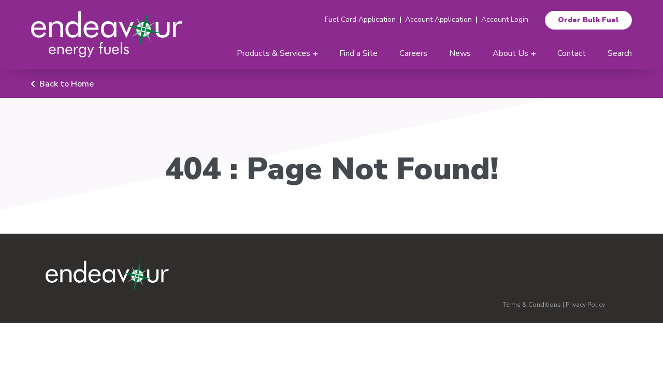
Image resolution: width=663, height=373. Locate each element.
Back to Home (66, 84)
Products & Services (273, 53)
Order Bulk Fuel (588, 20)
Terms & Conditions (532, 304)
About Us (510, 53)
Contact (571, 53)
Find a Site (358, 53)
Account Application (438, 19)
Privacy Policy (585, 304)
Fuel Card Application (360, 19)
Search (620, 53)
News (460, 53)
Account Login (504, 19)
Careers (413, 53)
